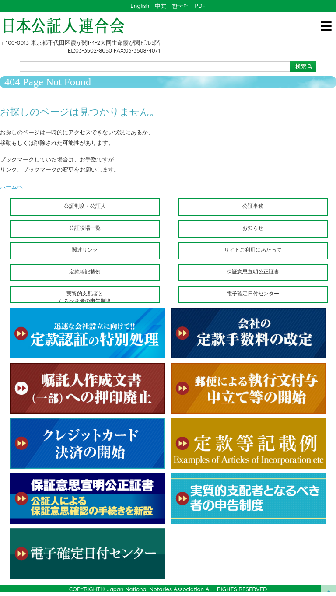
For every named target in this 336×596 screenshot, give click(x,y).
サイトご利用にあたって (253, 249)
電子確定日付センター (253, 293)
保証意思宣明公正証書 (253, 271)
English (139, 5)
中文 (160, 5)
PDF (200, 5)
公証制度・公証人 (85, 206)
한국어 (180, 5)
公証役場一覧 (85, 227)
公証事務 (252, 206)
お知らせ (252, 227)
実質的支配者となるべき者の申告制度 (85, 296)
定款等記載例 (85, 271)
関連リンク (85, 249)
